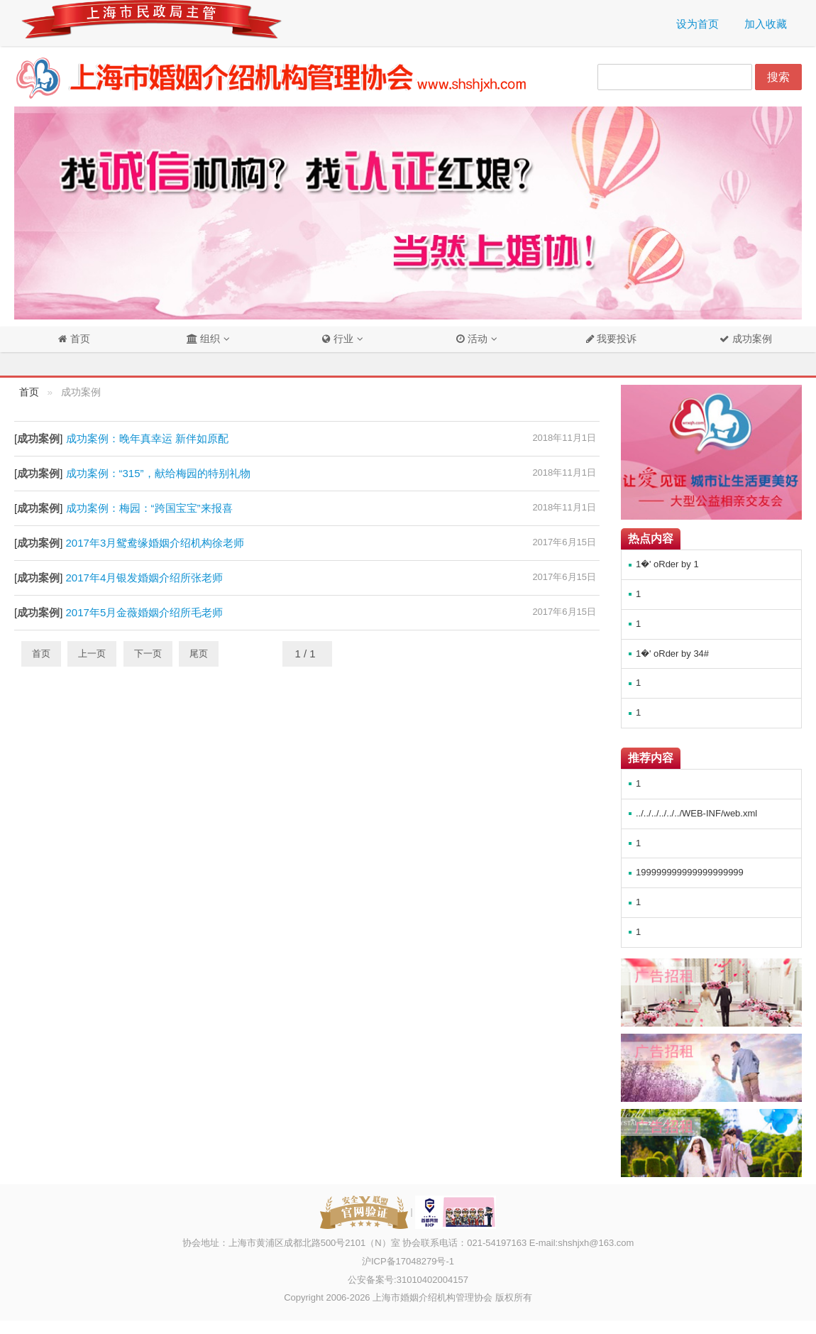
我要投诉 (616, 339)
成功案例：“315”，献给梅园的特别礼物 (158, 473)
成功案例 (750, 339)
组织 (203, 339)
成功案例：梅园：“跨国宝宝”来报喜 (149, 508)
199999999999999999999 (690, 872)
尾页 (198, 653)
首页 (78, 339)
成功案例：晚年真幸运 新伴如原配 (147, 438)
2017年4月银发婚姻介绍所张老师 (145, 578)
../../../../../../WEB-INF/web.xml (696, 813)
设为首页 (697, 24)
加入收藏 (765, 24)
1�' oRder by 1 (667, 564)
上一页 (92, 653)
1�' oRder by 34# (672, 653)
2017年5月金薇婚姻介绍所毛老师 (145, 612)
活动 (471, 339)
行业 (337, 339)
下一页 (148, 653)
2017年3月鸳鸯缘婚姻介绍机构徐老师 (155, 543)
